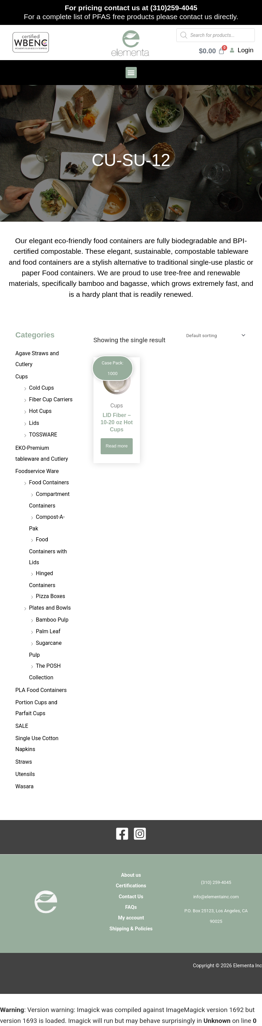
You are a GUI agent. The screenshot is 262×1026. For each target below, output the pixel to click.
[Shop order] (215, 335)
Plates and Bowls (50, 608)
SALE (21, 726)
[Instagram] (140, 834)
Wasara (24, 786)
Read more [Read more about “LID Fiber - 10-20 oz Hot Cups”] (117, 445)
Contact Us (131, 896)
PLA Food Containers (41, 690)
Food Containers (49, 482)
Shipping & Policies (131, 929)
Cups (21, 376)
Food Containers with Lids (48, 551)
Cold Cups (41, 388)
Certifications (131, 886)
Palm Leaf (48, 631)
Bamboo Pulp (52, 619)
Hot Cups (40, 411)
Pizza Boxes (50, 596)
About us (131, 875)
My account (131, 918)
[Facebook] (122, 834)
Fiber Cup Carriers (51, 399)
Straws (23, 762)
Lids (34, 423)
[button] (131, 72)
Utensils (25, 774)
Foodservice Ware (37, 471)
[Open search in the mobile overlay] (215, 35)
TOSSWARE (43, 434)
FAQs (131, 907)
